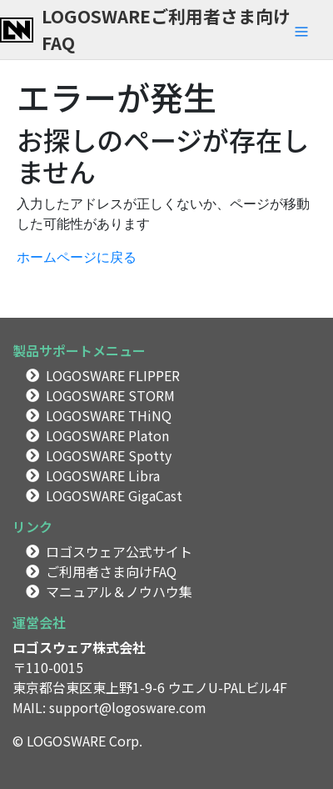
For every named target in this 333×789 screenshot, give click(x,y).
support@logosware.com (127, 707)
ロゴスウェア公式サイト (119, 551)
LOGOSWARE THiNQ (108, 415)
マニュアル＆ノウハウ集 (119, 591)
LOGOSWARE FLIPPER (113, 375)
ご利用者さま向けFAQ (111, 571)
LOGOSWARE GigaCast (114, 495)
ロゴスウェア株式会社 (79, 647)
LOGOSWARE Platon (107, 435)
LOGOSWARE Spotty (108, 455)
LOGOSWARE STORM (110, 395)
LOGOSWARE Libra (103, 475)
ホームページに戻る (77, 257)
